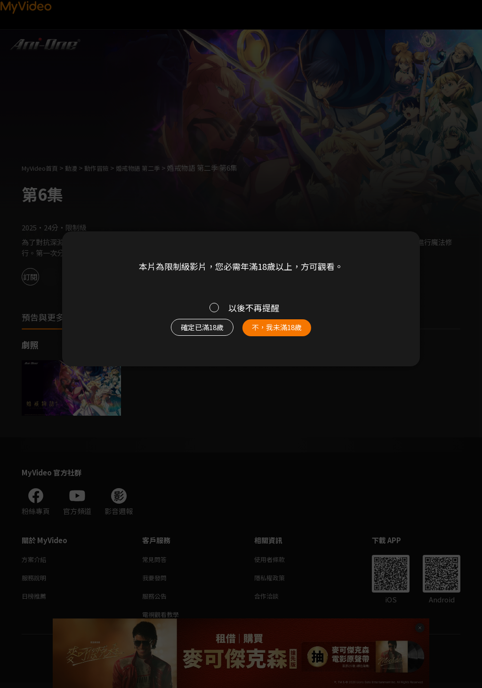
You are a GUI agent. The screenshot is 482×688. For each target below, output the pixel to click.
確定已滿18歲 (191, 332)
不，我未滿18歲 (287, 332)
